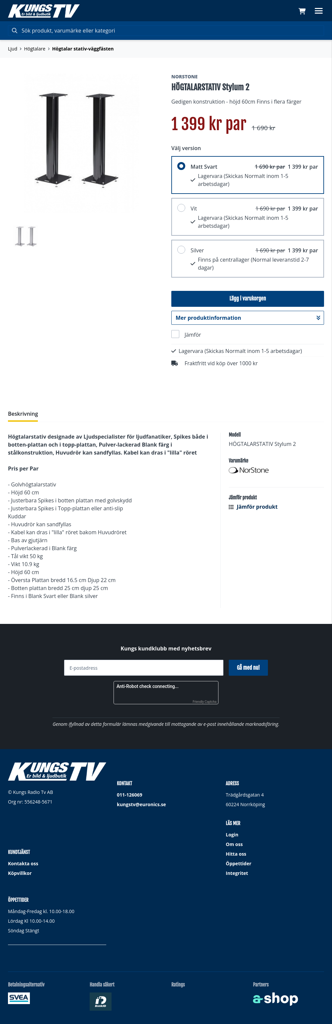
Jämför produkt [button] (253, 506)
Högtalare (34, 48)
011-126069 (129, 795)
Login (232, 834)
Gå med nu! (248, 667)
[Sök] (166, 30)
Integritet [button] (237, 873)
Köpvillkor (20, 873)
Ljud (12, 48)
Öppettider (238, 863)
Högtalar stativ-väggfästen (83, 48)
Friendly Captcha (204, 702)
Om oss (234, 844)
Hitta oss (236, 854)
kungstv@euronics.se (141, 804)
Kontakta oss (23, 863)
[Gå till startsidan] (44, 11)
